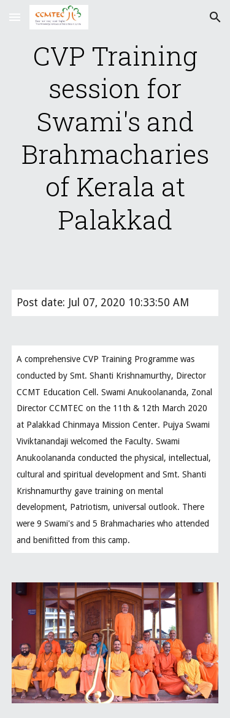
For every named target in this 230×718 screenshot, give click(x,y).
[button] (14, 17)
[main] (115, 137)
